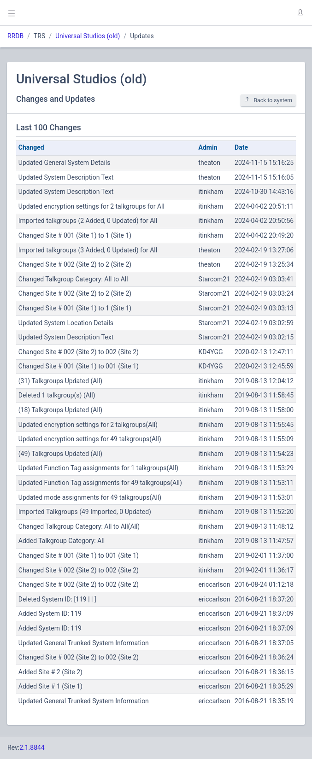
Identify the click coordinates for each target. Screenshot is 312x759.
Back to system (268, 100)
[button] (300, 13)
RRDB (15, 36)
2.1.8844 (32, 747)
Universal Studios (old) (87, 36)
